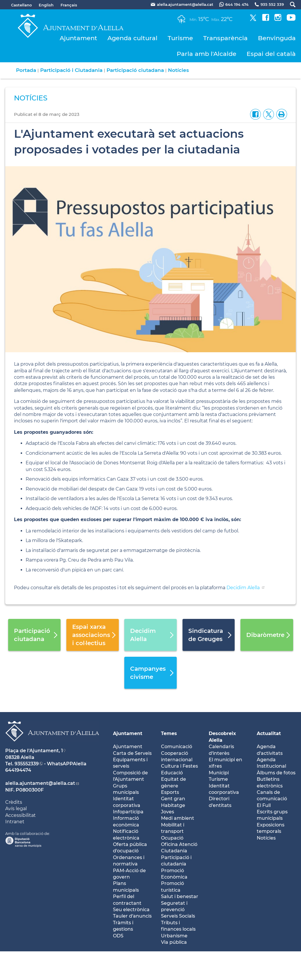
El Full (264, 805)
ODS (118, 936)
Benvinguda (277, 38)
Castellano (21, 5)
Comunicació (176, 746)
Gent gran (173, 798)
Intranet (14, 821)
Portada (26, 70)
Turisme (180, 38)
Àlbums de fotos (276, 773)
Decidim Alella (243, 587)
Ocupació (172, 838)
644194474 (18, 770)
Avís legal (16, 808)
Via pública (174, 942)
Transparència (225, 38)
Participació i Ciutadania (71, 70)
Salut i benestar (179, 896)
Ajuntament (78, 38)
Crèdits (13, 802)
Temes (169, 733)
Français (69, 5)
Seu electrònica (131, 909)
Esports (170, 792)
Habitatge (173, 805)
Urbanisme (174, 936)
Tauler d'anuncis (132, 916)
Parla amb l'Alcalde (206, 53)
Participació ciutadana (135, 70)
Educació (172, 773)
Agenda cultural (132, 38)
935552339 (27, 763)
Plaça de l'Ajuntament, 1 (34, 750)
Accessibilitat (20, 815)
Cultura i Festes (179, 766)
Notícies (178, 70)
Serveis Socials (178, 916)
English (46, 5)
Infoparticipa (128, 812)
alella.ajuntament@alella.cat (40, 783)
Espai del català (271, 53)
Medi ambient (177, 818)
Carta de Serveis (132, 753)
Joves (167, 812)
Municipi (219, 773)
